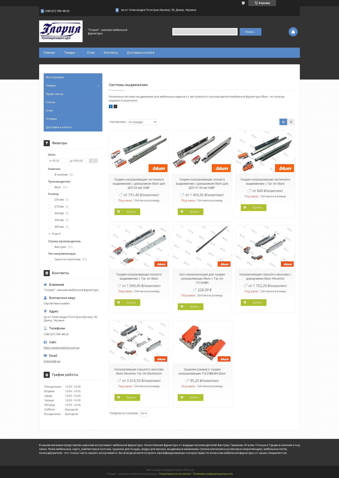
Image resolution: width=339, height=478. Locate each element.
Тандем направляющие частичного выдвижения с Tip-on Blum (265, 181)
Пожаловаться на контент (175, 473)
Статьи (50, 102)
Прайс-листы (54, 94)
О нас (91, 52)
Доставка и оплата (140, 52)
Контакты (111, 52)
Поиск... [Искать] (250, 31)
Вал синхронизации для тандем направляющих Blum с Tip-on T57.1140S (202, 278)
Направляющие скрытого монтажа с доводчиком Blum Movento (265, 276)
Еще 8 (56, 233)
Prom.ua (189, 469)
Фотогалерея (55, 77)
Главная (49, 52)
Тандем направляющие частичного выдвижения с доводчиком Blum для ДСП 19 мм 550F (139, 183)
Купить (131, 211)
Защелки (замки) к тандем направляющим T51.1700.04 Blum (202, 371)
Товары (69, 52)
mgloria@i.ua (52, 361)
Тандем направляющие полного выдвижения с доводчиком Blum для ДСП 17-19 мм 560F (202, 183)
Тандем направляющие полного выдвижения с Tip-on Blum (139, 276)
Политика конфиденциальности (213, 473)
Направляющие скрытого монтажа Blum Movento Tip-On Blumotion (139, 371)
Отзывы (51, 118)
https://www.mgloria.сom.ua (61, 347)
